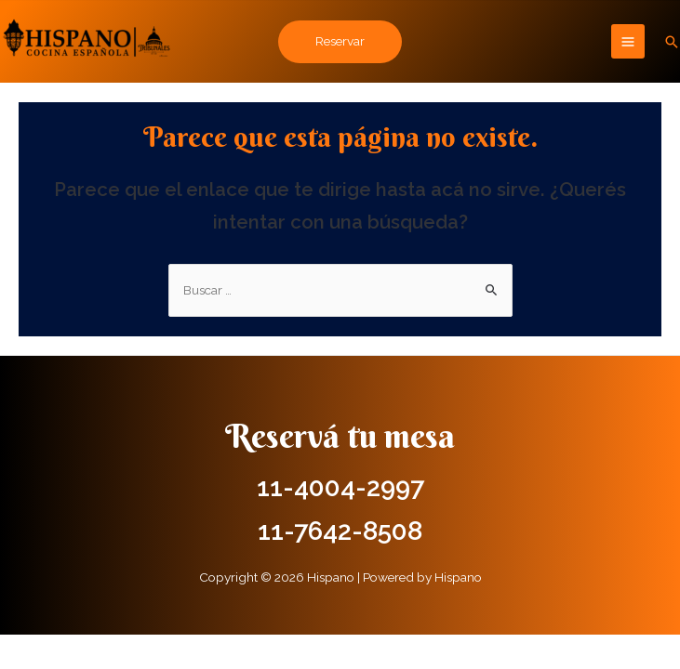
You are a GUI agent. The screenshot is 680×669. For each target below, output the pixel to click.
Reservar (340, 40)
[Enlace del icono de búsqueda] (671, 41)
